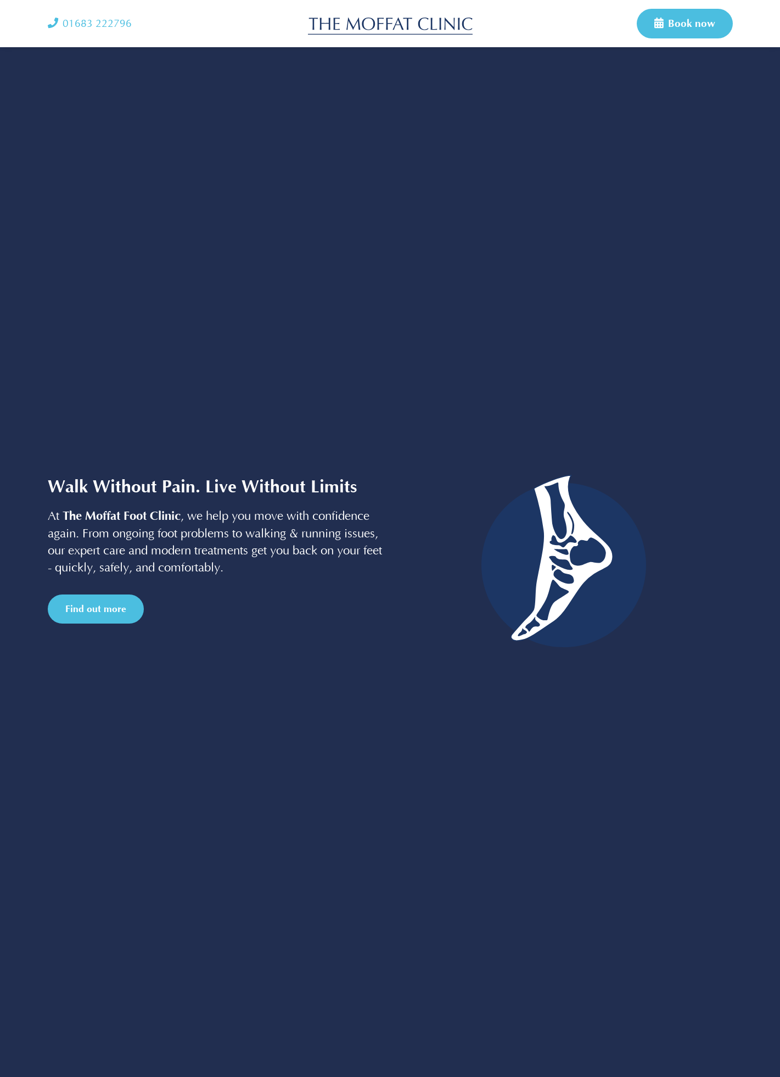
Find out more (95, 609)
